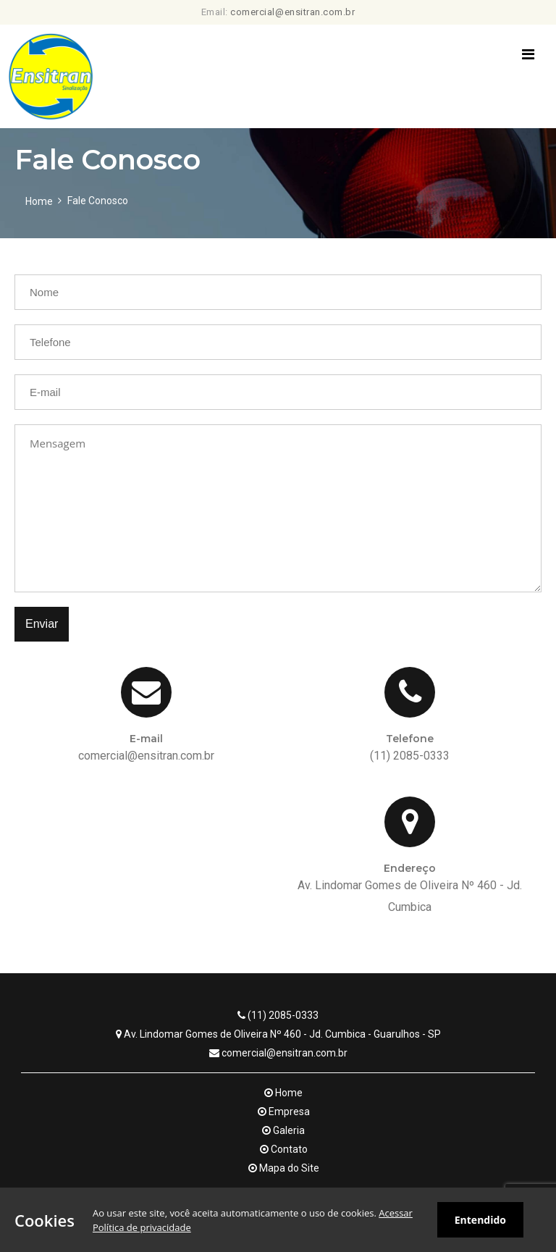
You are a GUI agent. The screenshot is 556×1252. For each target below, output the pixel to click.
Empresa (284, 1111)
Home (39, 201)
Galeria (283, 1130)
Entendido (480, 1220)
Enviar (41, 624)
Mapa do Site (283, 1168)
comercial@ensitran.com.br (292, 12)
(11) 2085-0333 (278, 1015)
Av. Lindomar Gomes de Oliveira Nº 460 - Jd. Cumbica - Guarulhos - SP (278, 1034)
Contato (284, 1149)
